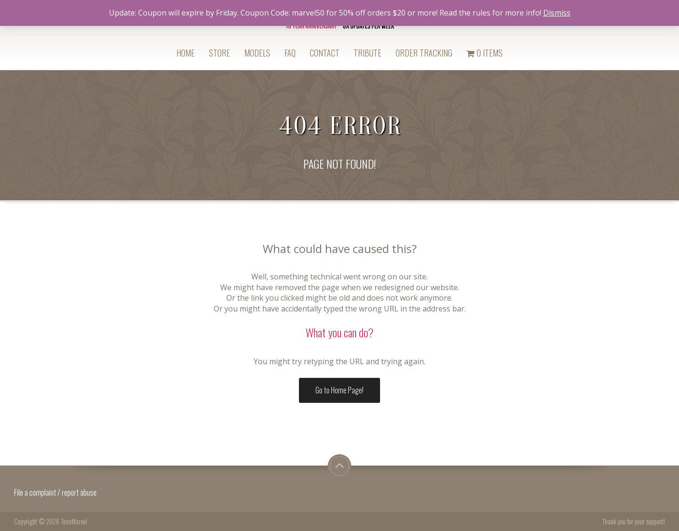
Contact (325, 53)
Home (185, 53)
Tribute (367, 53)
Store (219, 53)
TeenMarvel (74, 521)
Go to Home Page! (339, 390)
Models (257, 53)
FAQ (290, 53)
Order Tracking (424, 53)
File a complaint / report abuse (56, 492)
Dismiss (557, 13)
